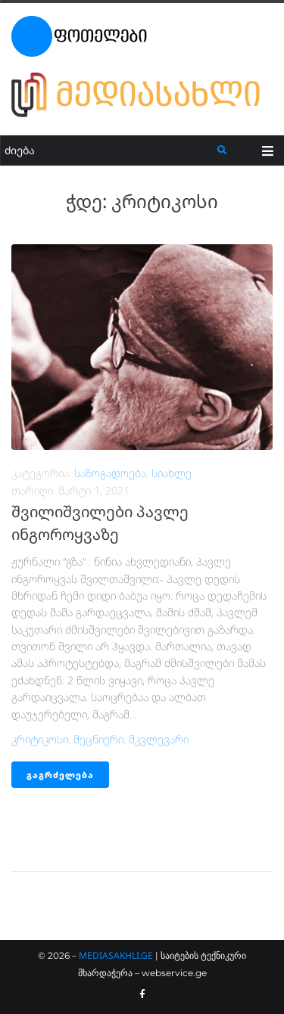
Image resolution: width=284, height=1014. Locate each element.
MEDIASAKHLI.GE (116, 955)
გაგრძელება (60, 774)
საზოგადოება (110, 473)
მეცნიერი (98, 739)
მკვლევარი (159, 739)
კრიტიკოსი (39, 739)
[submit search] (222, 150)
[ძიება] (109, 150)
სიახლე (171, 473)
